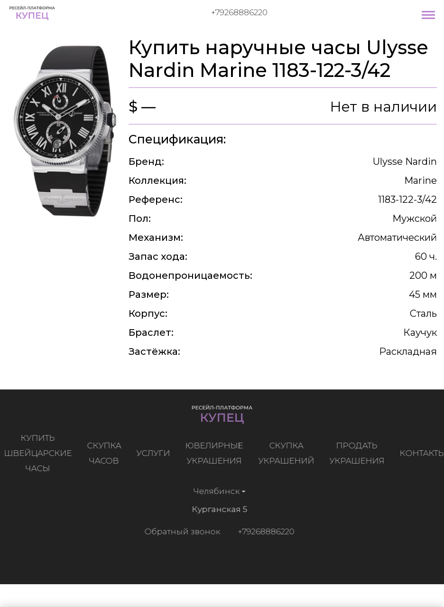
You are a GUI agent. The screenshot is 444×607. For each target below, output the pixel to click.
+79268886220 (239, 12)
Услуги (155, 453)
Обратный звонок (181, 531)
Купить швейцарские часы (40, 453)
